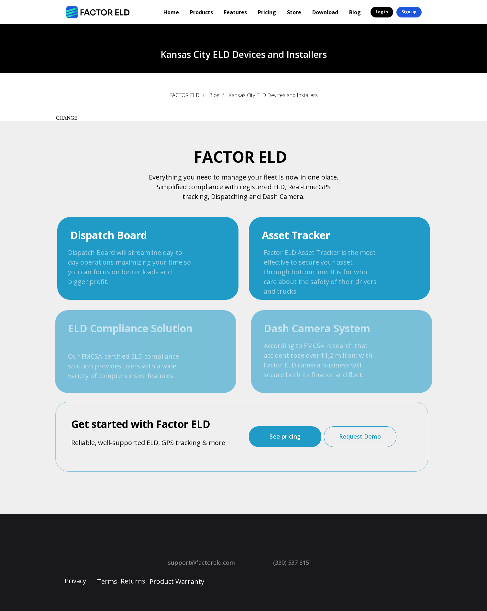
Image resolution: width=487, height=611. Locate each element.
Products (201, 12)
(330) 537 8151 (292, 562)
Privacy (75, 580)
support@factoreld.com (201, 562)
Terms (107, 581)
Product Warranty (176, 581)
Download (325, 12)
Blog (355, 12)
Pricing (267, 12)
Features (235, 12)
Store (294, 12)
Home (171, 12)
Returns (133, 581)
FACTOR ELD (184, 95)
